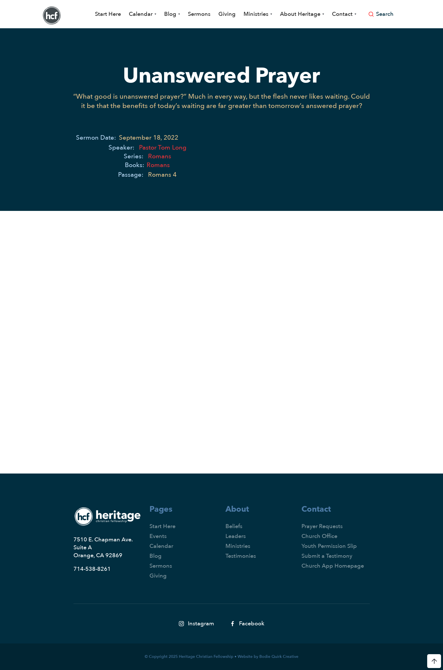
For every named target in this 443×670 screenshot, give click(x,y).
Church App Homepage (332, 566)
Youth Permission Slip (329, 546)
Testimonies (240, 556)
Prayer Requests (322, 526)
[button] (142, 14)
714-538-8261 (92, 569)
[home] (52, 15)
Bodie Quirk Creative (278, 656)
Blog (155, 556)
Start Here (108, 14)
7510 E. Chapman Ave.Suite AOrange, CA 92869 (103, 547)
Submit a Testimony (326, 556)
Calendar (161, 546)
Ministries (237, 546)
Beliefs (233, 526)
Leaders (235, 536)
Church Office (319, 536)
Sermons (199, 14)
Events (158, 536)
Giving (227, 14)
